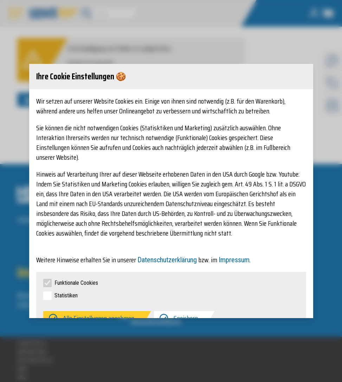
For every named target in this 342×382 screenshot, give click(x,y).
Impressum (234, 260)
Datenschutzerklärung (167, 260)
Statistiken (66, 295)
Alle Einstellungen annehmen (98, 318)
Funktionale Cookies (76, 282)
